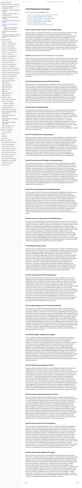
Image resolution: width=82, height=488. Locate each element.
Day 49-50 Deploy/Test (8, 80)
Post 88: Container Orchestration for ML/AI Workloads (43, 218)
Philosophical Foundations (9, 142)
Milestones (6, 83)
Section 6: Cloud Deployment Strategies (10, 25)
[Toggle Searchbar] (29, 1)
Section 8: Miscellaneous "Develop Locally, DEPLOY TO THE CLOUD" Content (11, 36)
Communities (6, 89)
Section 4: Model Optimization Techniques (10, 17)
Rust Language (6, 132)
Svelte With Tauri (9, 105)
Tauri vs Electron (9, 103)
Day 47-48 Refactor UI (8, 78)
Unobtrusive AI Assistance (9, 152)
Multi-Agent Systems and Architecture (9, 115)
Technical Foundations (8, 144)
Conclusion (6, 164)
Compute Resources (7, 156)
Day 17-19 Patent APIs (8, 58)
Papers (5, 91)
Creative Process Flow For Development (9, 123)
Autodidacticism (7, 87)
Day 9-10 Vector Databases (9, 50)
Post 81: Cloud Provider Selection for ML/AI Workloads (43, 30)
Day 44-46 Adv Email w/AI (9, 76)
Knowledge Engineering (8, 150)
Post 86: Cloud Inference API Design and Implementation (44, 160)
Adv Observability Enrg (8, 146)
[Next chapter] (77, 483)
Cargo (4, 136)
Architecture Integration (8, 154)
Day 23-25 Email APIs (8, 62)
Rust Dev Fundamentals (8, 99)
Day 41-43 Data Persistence (9, 74)
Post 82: (28, 55)
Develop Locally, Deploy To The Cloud (10, 4)
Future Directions (7, 162)
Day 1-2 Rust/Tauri (7, 41)
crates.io (5, 138)
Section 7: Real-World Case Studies (9, 32)
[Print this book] (80, 2)
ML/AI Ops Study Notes (7, 130)
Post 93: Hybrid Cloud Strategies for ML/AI (39, 365)
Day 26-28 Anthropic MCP (9, 64)
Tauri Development (7, 101)
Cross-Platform (7, 127)
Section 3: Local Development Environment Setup (10, 14)
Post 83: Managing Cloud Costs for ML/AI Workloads (43, 81)
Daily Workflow (7, 85)
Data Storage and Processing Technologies (10, 119)
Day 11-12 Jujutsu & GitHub (9, 52)
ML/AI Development (7, 107)
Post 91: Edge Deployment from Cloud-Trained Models (43, 305)
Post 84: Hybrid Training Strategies (37, 107)
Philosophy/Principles (8, 125)
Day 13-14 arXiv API (7, 54)
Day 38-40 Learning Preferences (11, 72)
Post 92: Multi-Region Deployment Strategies (40, 334)
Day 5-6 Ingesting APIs (8, 46)
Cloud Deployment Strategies (38, 9)
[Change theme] (26, 1)
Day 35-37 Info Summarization (10, 70)
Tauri (4, 134)
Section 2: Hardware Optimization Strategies (11, 10)
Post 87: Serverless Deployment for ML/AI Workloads (43, 189)
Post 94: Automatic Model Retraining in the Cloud (42, 394)
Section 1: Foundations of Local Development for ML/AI (10, 7)
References (6, 95)
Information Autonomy (6, 140)
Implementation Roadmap (9, 158)
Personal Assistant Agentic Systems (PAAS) (9, 112)
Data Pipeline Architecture (9, 148)
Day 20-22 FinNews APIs (9, 60)
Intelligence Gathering (6, 2)
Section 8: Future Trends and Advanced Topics (40, 24)
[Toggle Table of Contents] (23, 1)
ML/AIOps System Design (9, 109)
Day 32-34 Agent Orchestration (10, 68)
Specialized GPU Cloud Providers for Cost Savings (10, 28)
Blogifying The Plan (6, 97)
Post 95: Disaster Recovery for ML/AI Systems (40, 423)
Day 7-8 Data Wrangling (8, 48)
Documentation (7, 93)
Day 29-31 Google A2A (8, 66)
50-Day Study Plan (5, 39)
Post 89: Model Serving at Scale (36, 246)
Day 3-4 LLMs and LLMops (9, 43)
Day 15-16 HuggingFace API (9, 56)
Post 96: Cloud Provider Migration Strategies (40, 452)
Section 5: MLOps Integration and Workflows (11, 21)
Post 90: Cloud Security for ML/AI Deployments (41, 275)
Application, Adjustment (9, 160)
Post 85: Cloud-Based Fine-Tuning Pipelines (39, 134)
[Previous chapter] (26, 483)
